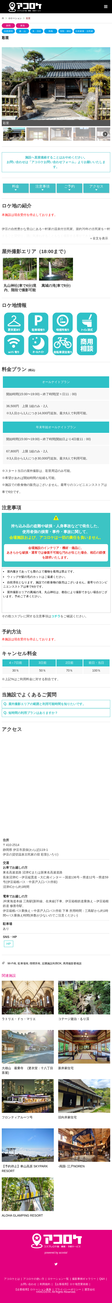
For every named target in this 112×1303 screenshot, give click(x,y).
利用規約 (45, 1284)
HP (8, 944)
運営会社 (89, 1289)
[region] (56, 94)
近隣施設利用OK (52, 963)
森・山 (22, 31)
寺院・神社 (65, 31)
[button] (7, 83)
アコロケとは (12, 1278)
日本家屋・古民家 (84, 31)
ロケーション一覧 (58, 1278)
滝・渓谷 (36, 31)
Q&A (102, 1278)
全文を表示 (100, 238)
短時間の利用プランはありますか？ (33, 713)
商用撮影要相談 (72, 963)
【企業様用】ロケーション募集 (32, 1289)
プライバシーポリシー (68, 1289)
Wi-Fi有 (11, 963)
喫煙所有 (35, 963)
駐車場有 (23, 963)
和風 (51, 31)
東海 (22, 25)
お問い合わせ (28, 1284)
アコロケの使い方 (33, 1278)
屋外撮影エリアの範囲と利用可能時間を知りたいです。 (47, 704)
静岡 (8, 25)
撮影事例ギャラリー (84, 1278)
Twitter (56, 1264)
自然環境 (8, 31)
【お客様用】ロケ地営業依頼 (71, 1284)
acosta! (63, 1252)
